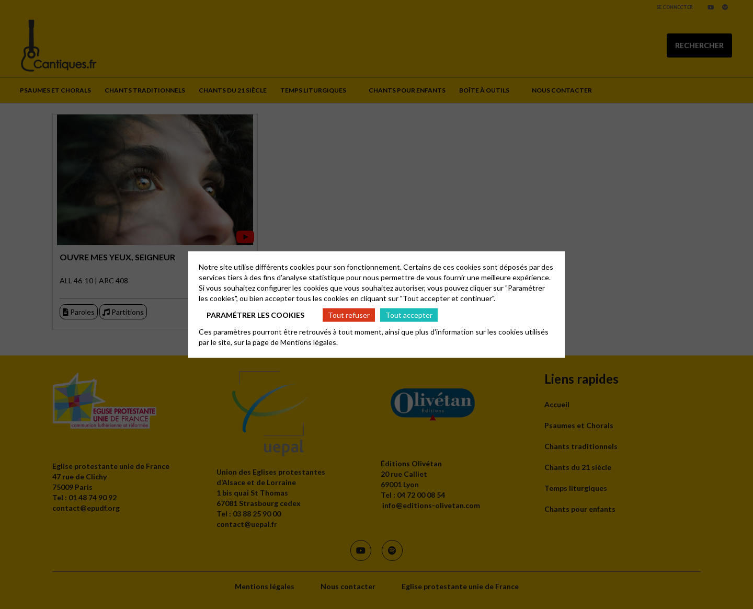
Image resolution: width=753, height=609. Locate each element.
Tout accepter (408, 314)
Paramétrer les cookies (255, 314)
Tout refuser (349, 314)
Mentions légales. (309, 342)
